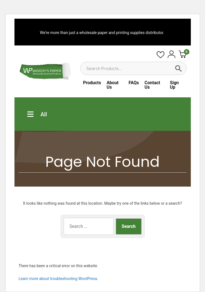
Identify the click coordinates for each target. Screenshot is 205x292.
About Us (112, 85)
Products (92, 82)
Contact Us (152, 85)
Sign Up (174, 85)
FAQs (134, 82)
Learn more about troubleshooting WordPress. (58, 278)
